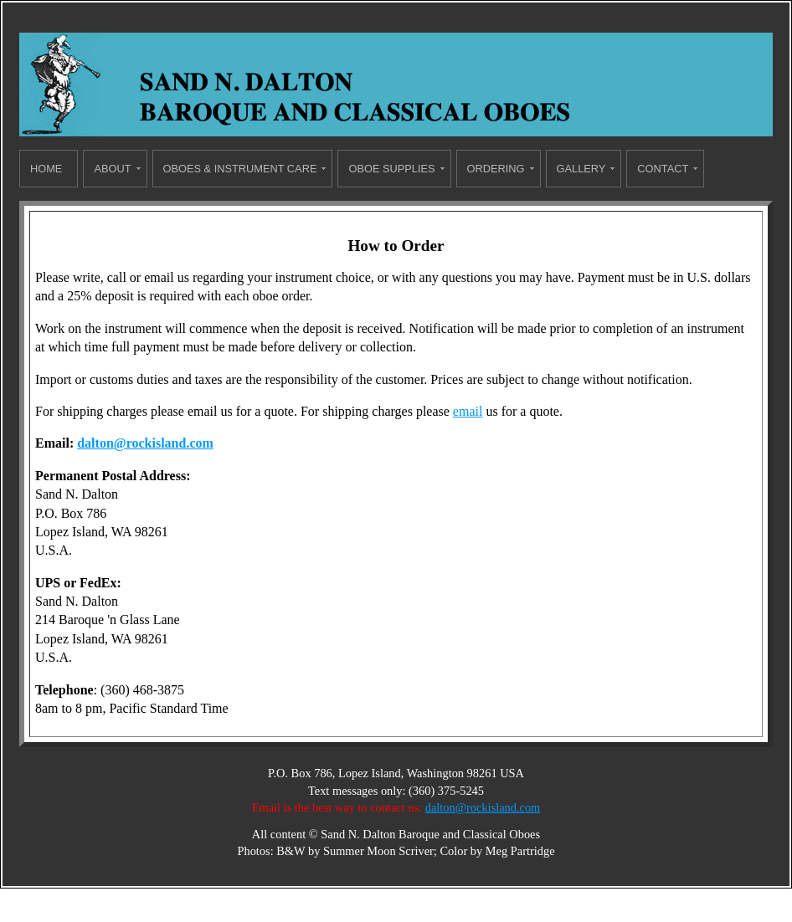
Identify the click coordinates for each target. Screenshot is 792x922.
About (112, 168)
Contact (662, 168)
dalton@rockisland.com (145, 443)
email (468, 411)
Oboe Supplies (391, 168)
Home (46, 168)
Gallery (581, 168)
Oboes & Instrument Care (240, 168)
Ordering (496, 168)
